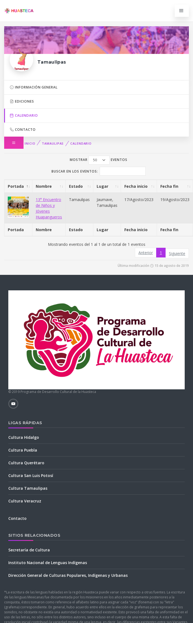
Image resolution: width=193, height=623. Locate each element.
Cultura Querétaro (26, 462)
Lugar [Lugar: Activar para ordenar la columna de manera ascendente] (102, 186)
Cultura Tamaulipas (27, 488)
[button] (14, 143)
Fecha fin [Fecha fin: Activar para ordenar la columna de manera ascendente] (169, 186)
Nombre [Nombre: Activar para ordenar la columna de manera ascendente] (44, 186)
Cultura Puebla (22, 450)
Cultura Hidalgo (23, 437)
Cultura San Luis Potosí (30, 475)
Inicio (30, 143)
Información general (34, 87)
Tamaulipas (53, 143)
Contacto (23, 129)
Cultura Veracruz (24, 501)
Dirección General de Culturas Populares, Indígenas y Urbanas (68, 575)
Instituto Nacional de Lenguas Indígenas (47, 562)
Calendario (81, 143)
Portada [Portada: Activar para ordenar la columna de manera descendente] (16, 186)
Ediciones (22, 101)
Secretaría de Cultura (29, 549)
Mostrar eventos (98, 160)
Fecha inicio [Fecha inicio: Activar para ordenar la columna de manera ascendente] (136, 186)
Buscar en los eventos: (99, 171)
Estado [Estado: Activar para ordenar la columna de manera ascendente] (76, 186)
